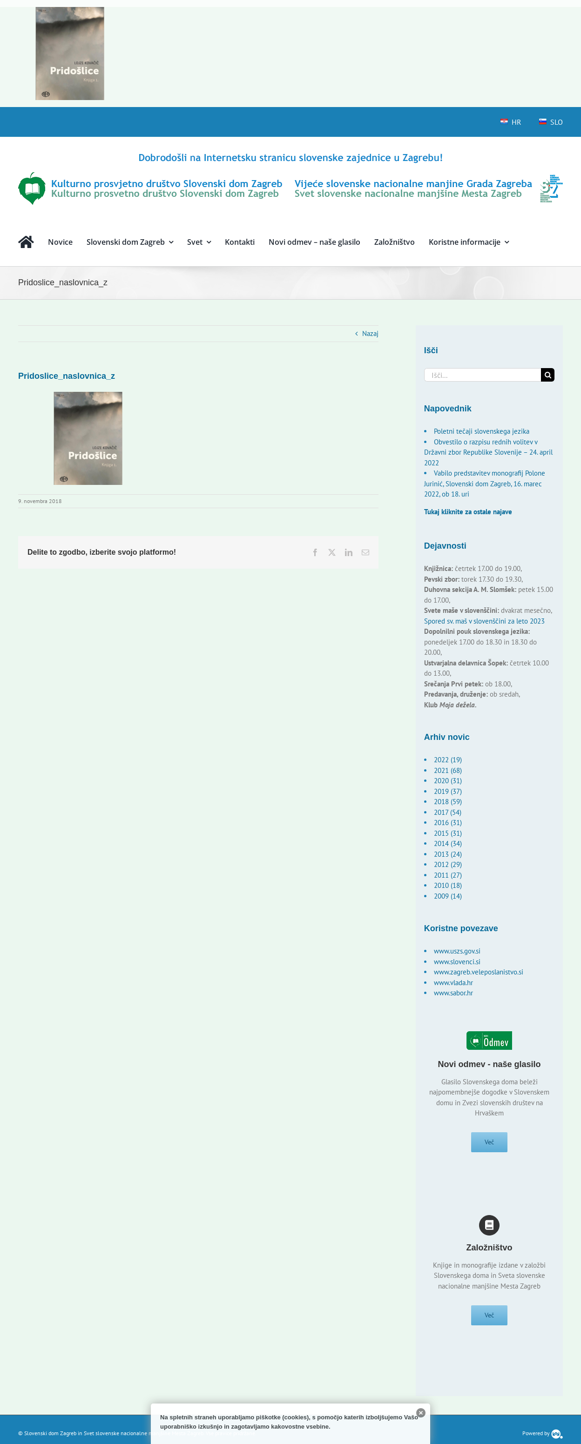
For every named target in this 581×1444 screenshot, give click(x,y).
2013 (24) (448, 854)
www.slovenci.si (457, 961)
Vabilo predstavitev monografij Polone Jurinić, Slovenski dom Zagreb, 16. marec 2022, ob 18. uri (484, 483)
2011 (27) (448, 875)
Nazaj (370, 333)
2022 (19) (448, 759)
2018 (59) (448, 801)
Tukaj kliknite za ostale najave (468, 511)
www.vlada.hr (453, 982)
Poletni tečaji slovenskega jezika (481, 431)
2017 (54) (447, 812)
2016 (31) (448, 822)
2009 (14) (448, 896)
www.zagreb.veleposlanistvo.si (478, 971)
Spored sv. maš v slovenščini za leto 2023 (484, 621)
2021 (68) (448, 770)
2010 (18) (448, 885)
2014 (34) (448, 843)
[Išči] (547, 375)
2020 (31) (448, 780)
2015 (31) (448, 833)
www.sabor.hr (453, 992)
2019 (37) (448, 791)
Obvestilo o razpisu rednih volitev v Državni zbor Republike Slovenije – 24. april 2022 (488, 452)
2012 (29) (448, 864)
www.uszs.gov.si (457, 951)
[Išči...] (482, 375)
